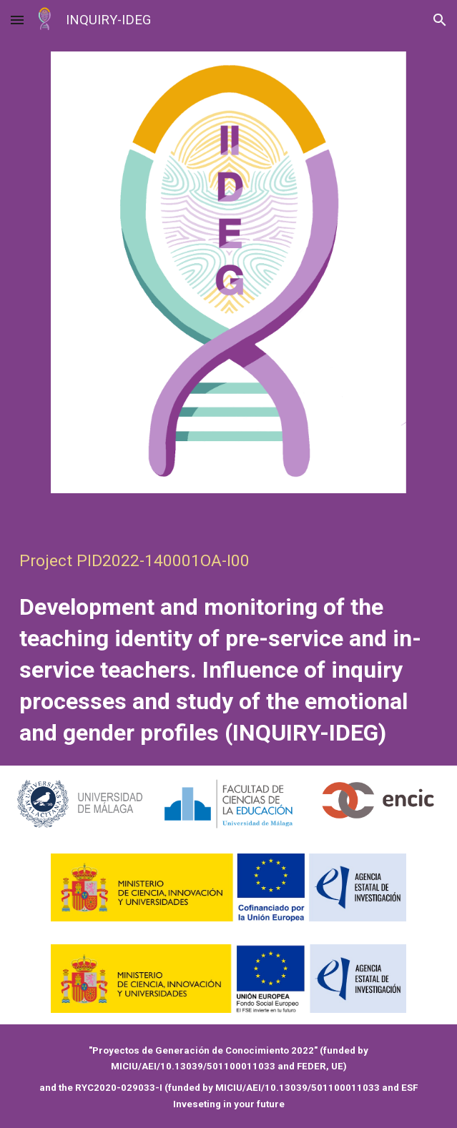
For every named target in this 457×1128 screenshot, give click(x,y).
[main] (229, 635)
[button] (17, 19)
